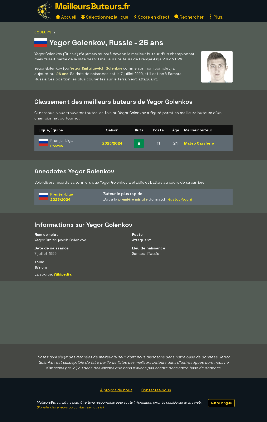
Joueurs (43, 32)
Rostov (56, 146)
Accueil (66, 17)
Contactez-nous (156, 390)
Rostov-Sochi (180, 199)
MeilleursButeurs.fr (92, 6)
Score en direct (151, 17)
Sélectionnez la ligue (104, 17)
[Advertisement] (133, 312)
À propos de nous (116, 390)
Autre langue (221, 403)
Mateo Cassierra (199, 143)
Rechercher (189, 17)
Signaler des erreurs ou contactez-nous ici (70, 407)
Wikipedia (63, 274)
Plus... (216, 17)
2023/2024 (112, 143)
